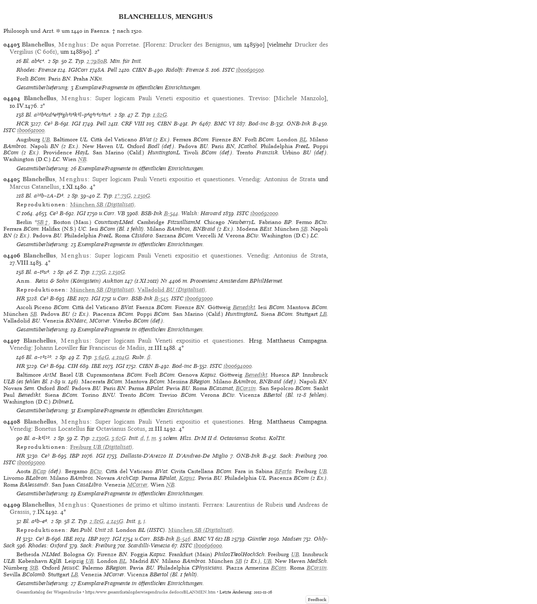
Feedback (317, 599)
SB (304, 228)
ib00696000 (208, 545)
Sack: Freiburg (298, 455)
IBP (74, 455)
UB (46, 139)
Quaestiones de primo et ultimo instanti (145, 504)
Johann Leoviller (56, 347)
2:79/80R (97, 61)
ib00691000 (30, 130)
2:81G (97, 521)
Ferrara (212, 504)
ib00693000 (199, 298)
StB (34, 567)
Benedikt (244, 307)
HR (20, 298)
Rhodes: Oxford (48, 545)
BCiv (96, 471)
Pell (112, 69)
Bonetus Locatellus (59, 428)
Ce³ (48, 123)
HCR (22, 123)
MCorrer (137, 484)
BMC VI (224, 123)
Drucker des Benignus (199, 44)
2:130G (100, 438)
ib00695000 (31, 462)
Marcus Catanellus (34, 186)
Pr (194, 123)
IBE (72, 298)
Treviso (258, 98)
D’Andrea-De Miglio (202, 455)
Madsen (292, 538)
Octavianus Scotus (120, 428)
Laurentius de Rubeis (254, 504)
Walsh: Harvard (201, 213)
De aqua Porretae (115, 44)
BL (303, 139)
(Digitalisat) (102, 204)
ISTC (228, 69)
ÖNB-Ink (298, 123)
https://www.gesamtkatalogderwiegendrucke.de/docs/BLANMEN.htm (150, 592)
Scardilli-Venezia (149, 545)
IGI (76, 123)
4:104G (120, 357)
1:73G (99, 272)
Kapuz (187, 478)
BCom (278, 567)
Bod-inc (258, 123)
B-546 (183, 538)
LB (323, 314)
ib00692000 (264, 213)
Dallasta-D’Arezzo (143, 455)
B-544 (171, 213)
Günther (257, 538)
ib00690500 (250, 69)
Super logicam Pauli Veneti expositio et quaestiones (169, 98)
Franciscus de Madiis (117, 347)
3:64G (101, 357)
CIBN (139, 69)
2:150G (142, 195)
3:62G (119, 438)
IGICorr (78, 69)
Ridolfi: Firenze (185, 69)
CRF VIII (132, 123)
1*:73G (123, 195)
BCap (39, 471)
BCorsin (246, 388)
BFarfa (283, 471)
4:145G (115, 521)
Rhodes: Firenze (36, 69)
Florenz (155, 44)
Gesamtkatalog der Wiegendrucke (48, 592)
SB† (43, 222)
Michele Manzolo (300, 98)
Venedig (249, 179)
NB (82, 159)
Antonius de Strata (289, 179)
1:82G (160, 114)
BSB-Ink (151, 213)
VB (121, 213)
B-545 (161, 298)
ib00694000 (238, 366)
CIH (73, 366)
